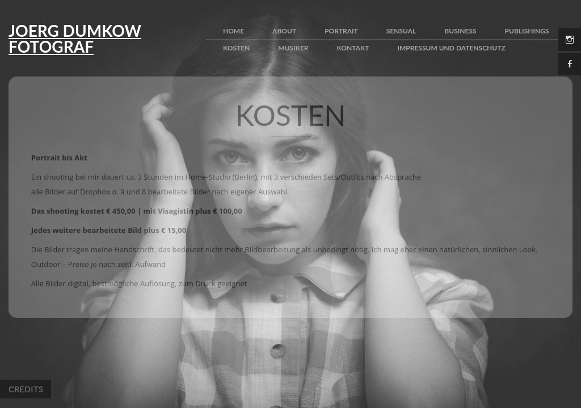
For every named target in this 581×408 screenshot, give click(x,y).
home (233, 31)
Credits (25, 389)
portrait (341, 31)
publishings (527, 31)
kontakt (353, 48)
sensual (401, 31)
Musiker (293, 48)
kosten (236, 48)
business (460, 31)
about (284, 31)
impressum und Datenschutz (451, 48)
